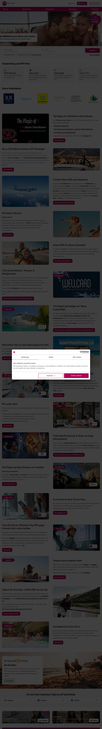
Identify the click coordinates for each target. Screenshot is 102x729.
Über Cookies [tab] (77, 357)
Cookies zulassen (76, 375)
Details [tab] (51, 357)
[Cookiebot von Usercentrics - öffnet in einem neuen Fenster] (81, 352)
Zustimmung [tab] (25, 357)
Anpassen (51, 375)
